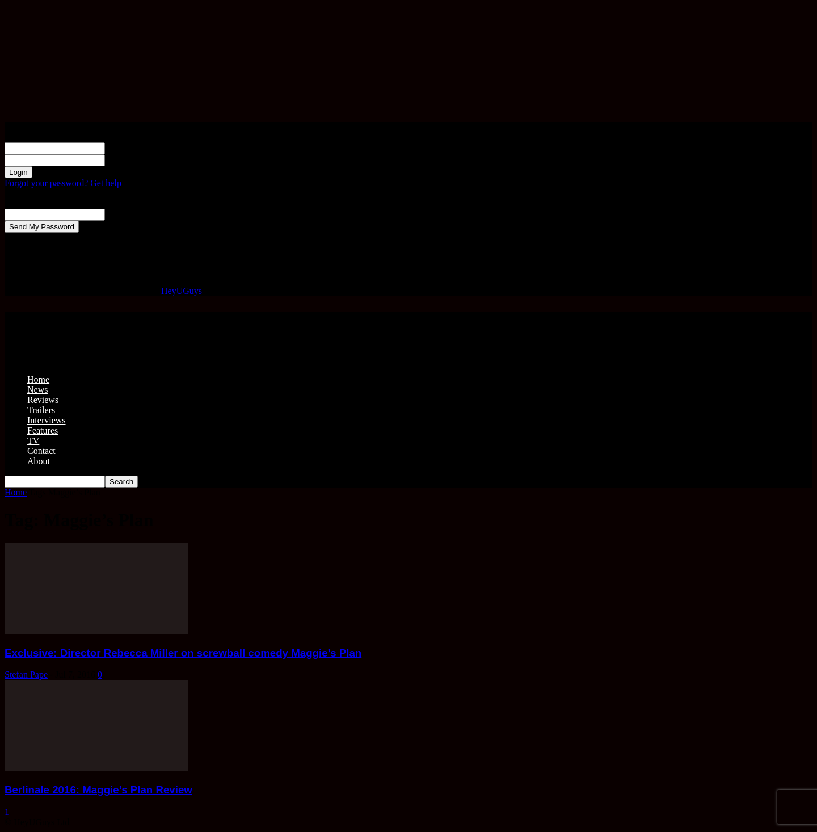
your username (132, 148)
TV (33, 441)
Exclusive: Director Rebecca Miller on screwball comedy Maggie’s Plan (183, 653)
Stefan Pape (26, 674)
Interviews (46, 420)
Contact (41, 451)
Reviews (42, 400)
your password (131, 160)
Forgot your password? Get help (63, 183)
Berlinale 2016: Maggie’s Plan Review (98, 790)
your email (124, 214)
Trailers (41, 410)
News (37, 389)
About (38, 461)
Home (38, 379)
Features (42, 430)
